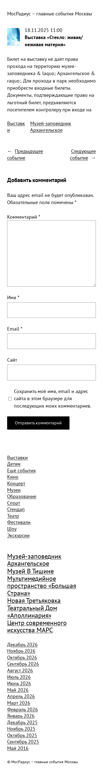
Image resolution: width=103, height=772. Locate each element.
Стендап (16, 509)
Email (14, 328)
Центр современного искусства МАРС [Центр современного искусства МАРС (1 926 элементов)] (37, 626)
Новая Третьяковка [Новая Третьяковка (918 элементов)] (34, 600)
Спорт (13, 502)
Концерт (16, 483)
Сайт (12, 359)
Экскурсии (18, 535)
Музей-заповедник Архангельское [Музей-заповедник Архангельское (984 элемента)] (34, 560)
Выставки (16, 126)
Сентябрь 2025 (23, 741)
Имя (13, 297)
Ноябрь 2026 (21, 650)
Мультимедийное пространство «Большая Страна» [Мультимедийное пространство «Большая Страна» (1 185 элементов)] (41, 586)
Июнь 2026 (19, 683)
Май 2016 (18, 748)
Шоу (11, 528)
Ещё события (21, 470)
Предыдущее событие (25, 154)
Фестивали (18, 522)
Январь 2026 (21, 715)
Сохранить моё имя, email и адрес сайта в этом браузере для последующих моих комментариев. (52, 398)
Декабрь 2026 (22, 644)
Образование (21, 496)
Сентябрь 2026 (23, 663)
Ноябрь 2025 (21, 728)
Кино (12, 476)
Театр (13, 515)
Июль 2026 (19, 677)
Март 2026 (18, 702)
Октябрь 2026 (22, 657)
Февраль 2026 (22, 709)
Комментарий (23, 216)
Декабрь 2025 (22, 722)
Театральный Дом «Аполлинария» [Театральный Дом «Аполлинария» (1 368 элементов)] (32, 612)
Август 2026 (20, 670)
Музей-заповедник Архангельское (50, 126)
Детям (14, 463)
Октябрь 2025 (22, 735)
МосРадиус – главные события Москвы (49, 13)
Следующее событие (83, 154)
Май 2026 (18, 689)
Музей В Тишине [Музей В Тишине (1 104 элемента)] (30, 571)
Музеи (14, 490)
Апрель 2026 (21, 696)
